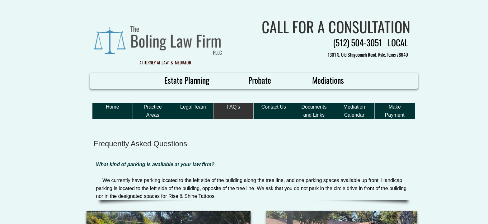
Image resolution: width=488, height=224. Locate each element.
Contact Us (273, 107)
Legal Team (193, 107)
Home (112, 107)
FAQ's (233, 107)
